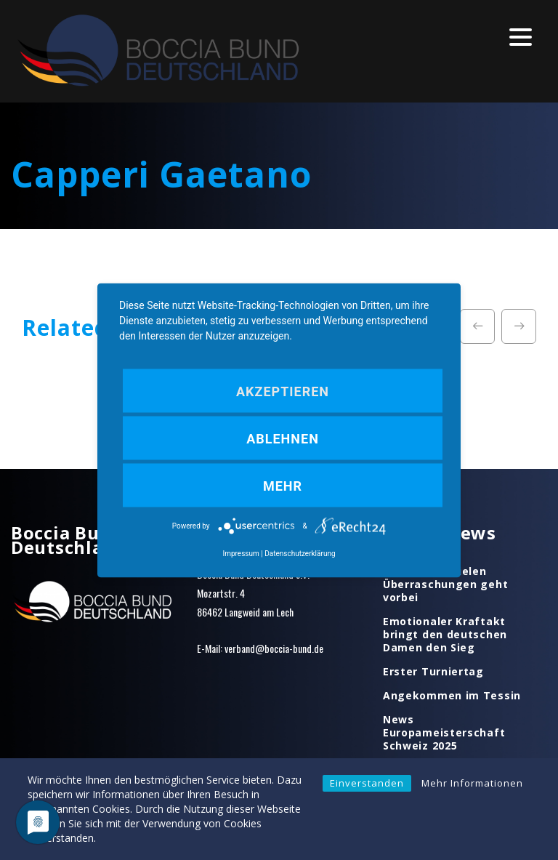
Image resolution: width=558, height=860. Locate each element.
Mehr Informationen (472, 782)
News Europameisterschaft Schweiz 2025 (444, 732)
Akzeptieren (282, 390)
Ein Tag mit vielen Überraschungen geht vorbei (445, 584)
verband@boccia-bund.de (274, 648)
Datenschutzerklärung (299, 553)
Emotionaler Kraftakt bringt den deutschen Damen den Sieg (445, 634)
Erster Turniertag (433, 671)
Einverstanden (367, 782)
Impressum (240, 553)
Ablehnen (282, 438)
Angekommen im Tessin (452, 695)
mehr (282, 485)
